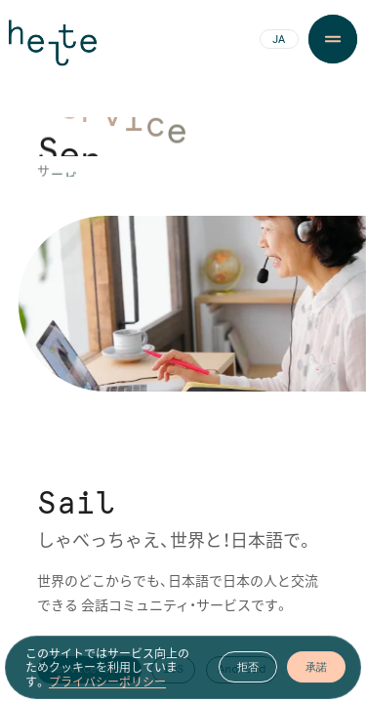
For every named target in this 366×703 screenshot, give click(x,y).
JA (278, 40)
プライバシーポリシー (107, 689)
